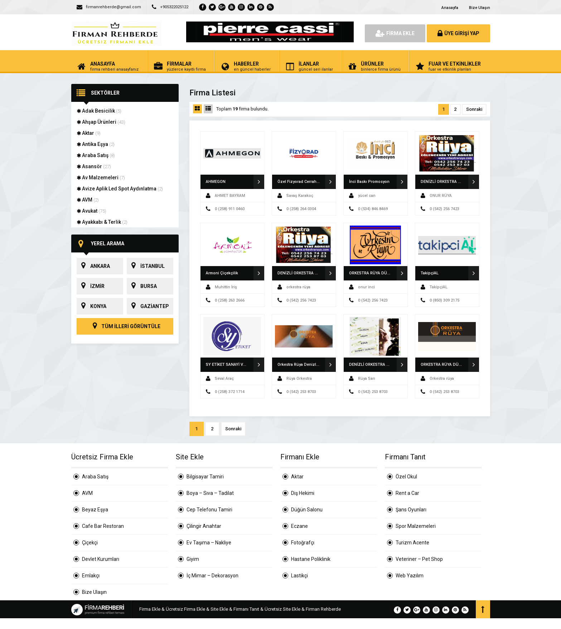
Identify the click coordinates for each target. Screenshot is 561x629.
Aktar (89, 133)
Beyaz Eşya (95, 509)
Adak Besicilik (99, 111)
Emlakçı (91, 575)
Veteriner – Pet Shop (419, 559)
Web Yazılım (410, 575)
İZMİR (91, 286)
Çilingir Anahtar (204, 526)
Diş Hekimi (302, 493)
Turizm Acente (412, 542)
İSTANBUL (146, 266)
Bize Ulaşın (479, 7)
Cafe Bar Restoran (103, 526)
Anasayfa (449, 7)
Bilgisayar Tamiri (205, 476)
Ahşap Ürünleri (101, 122)
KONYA (91, 306)
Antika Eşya (96, 144)
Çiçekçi (90, 542)
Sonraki (474, 109)
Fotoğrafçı (302, 542)
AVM (88, 200)
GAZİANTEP (148, 306)
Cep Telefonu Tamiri (209, 509)
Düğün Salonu (307, 509)
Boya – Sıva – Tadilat (210, 493)
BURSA (142, 286)
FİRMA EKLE (395, 33)
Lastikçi (299, 575)
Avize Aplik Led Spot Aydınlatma (120, 188)
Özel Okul (406, 476)
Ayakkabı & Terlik (102, 222)
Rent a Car (407, 493)
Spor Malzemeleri (416, 526)
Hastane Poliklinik (310, 559)
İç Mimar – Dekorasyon (212, 575)
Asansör (94, 166)
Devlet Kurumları (100, 559)
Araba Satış (96, 155)
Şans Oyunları (411, 509)
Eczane (299, 526)
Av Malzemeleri (101, 177)
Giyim (193, 559)
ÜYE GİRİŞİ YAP (458, 33)
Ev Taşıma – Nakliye (209, 542)
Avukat (91, 211)
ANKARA (93, 266)
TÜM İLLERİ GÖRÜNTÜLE (125, 326)
